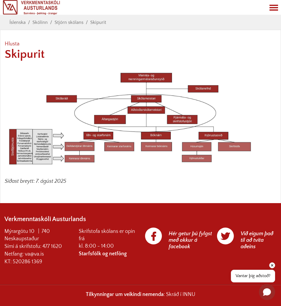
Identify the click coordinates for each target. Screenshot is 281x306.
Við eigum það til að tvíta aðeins (257, 240)
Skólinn (40, 22)
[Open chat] (267, 292)
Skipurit (98, 22)
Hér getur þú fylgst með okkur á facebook (190, 240)
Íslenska (17, 22)
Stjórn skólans (69, 22)
